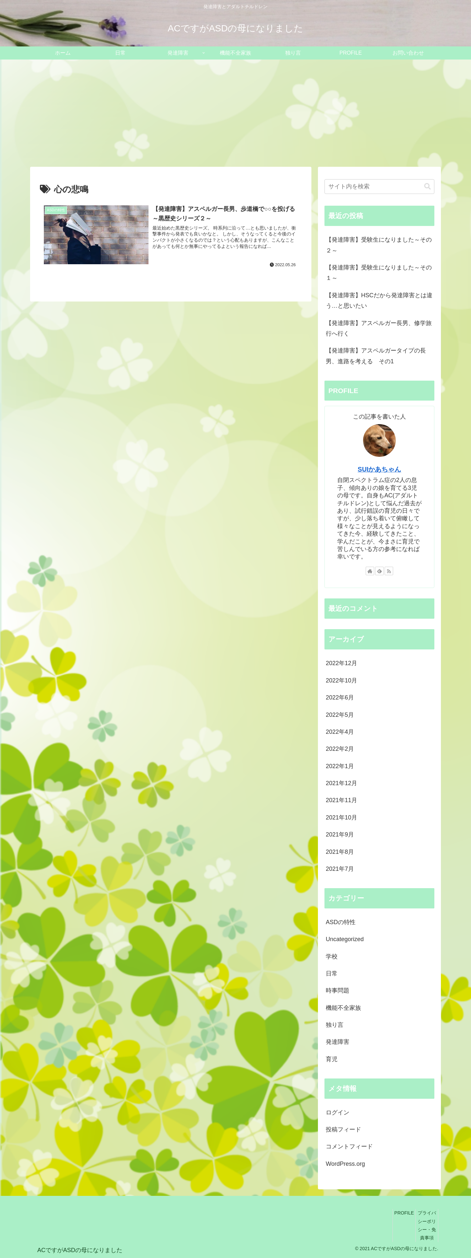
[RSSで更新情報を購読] (389, 571)
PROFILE (404, 1212)
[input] (379, 186)
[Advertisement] (235, 113)
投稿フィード (343, 1129)
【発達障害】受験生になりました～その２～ (379, 244)
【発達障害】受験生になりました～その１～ (379, 272)
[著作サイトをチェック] (370, 571)
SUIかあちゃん (379, 469)
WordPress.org (345, 1164)
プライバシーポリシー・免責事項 (427, 1225)
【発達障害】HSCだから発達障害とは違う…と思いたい (379, 300)
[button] (427, 186)
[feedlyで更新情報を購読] (379, 571)
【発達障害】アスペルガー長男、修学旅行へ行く (379, 328)
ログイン (337, 1112)
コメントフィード (349, 1146)
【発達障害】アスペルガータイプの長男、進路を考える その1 (376, 355)
